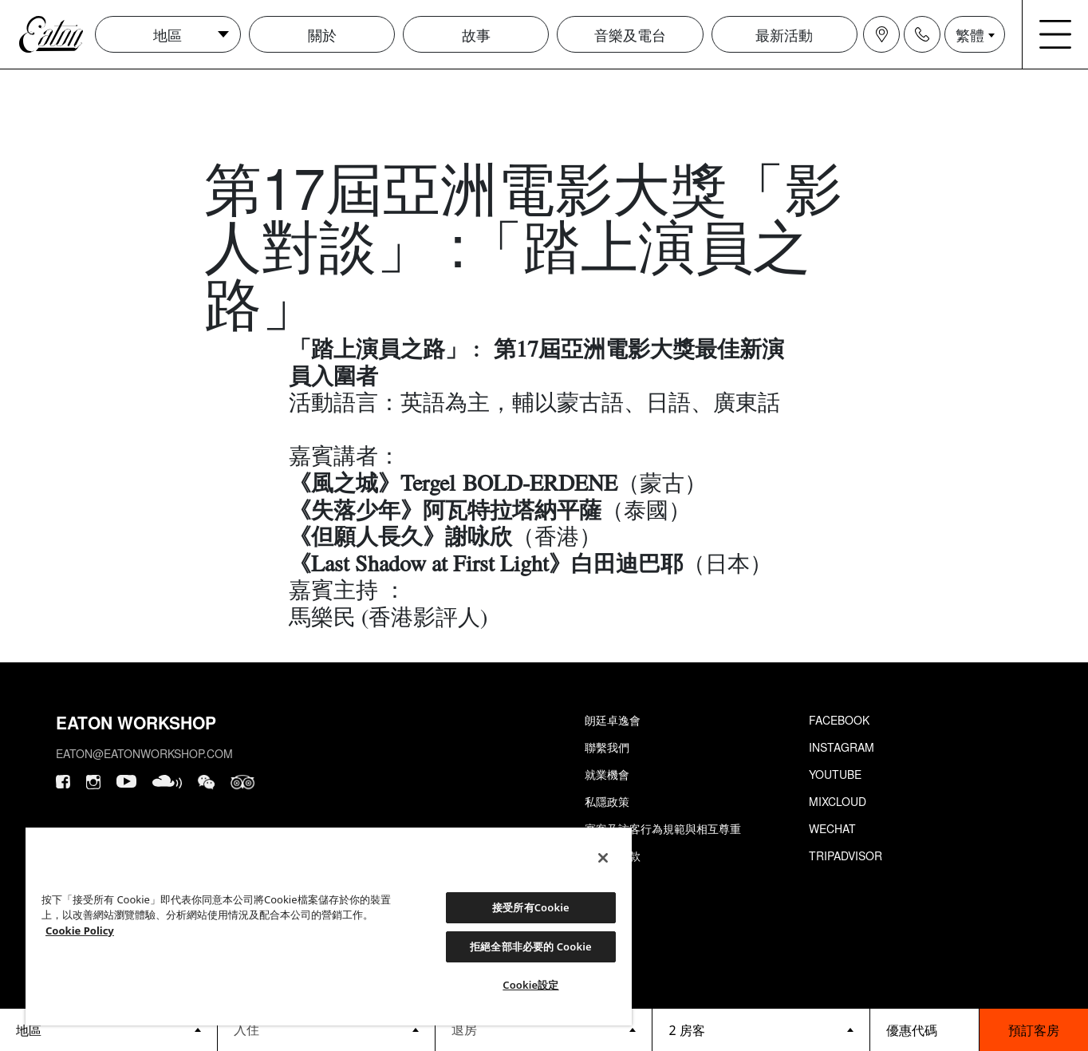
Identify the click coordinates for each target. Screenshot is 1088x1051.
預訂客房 (1033, 1030)
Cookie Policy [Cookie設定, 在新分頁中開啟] (79, 930)
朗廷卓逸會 (613, 720)
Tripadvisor (845, 855)
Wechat (832, 828)
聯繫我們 (607, 747)
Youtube (835, 774)
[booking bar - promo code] (924, 1030)
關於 (322, 34)
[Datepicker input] (326, 1029)
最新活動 (784, 34)
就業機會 (607, 774)
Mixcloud (837, 801)
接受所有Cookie (531, 907)
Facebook (839, 720)
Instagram (841, 747)
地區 (167, 34)
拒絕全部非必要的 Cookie (531, 946)
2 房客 (686, 1030)
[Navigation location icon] (881, 34)
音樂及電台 (630, 34)
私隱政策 (607, 801)
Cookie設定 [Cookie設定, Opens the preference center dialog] (530, 985)
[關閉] (603, 857)
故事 (476, 34)
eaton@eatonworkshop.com (144, 753)
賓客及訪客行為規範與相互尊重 (663, 828)
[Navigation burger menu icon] (1055, 34)
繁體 (970, 34)
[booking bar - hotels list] (108, 1030)
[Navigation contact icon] (922, 34)
